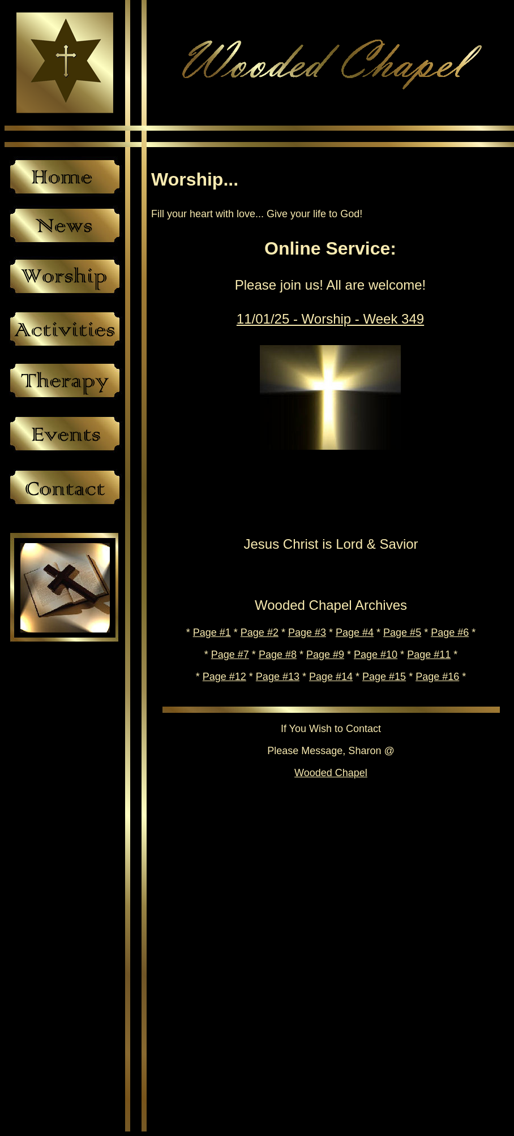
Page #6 (450, 632)
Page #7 (230, 654)
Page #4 (355, 632)
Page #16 (437, 676)
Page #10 (375, 654)
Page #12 (224, 676)
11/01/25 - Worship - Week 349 (330, 318)
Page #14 (331, 676)
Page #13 (277, 676)
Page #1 (212, 632)
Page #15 (384, 676)
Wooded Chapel (330, 772)
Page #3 (307, 632)
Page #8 (278, 654)
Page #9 (325, 654)
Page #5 (402, 632)
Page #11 (429, 654)
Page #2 (260, 632)
